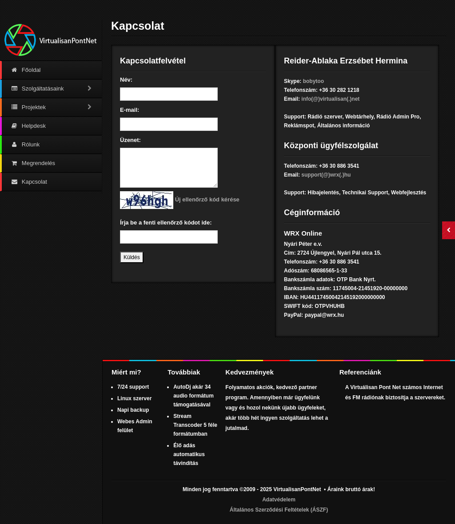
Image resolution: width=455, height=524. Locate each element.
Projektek (52, 107)
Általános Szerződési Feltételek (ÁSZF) (279, 510)
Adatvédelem (278, 499)
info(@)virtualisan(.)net (330, 99)
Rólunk (25, 144)
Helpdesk (28, 125)
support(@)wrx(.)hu (326, 175)
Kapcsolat (29, 181)
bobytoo (313, 81)
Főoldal (26, 70)
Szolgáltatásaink (52, 88)
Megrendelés (33, 163)
